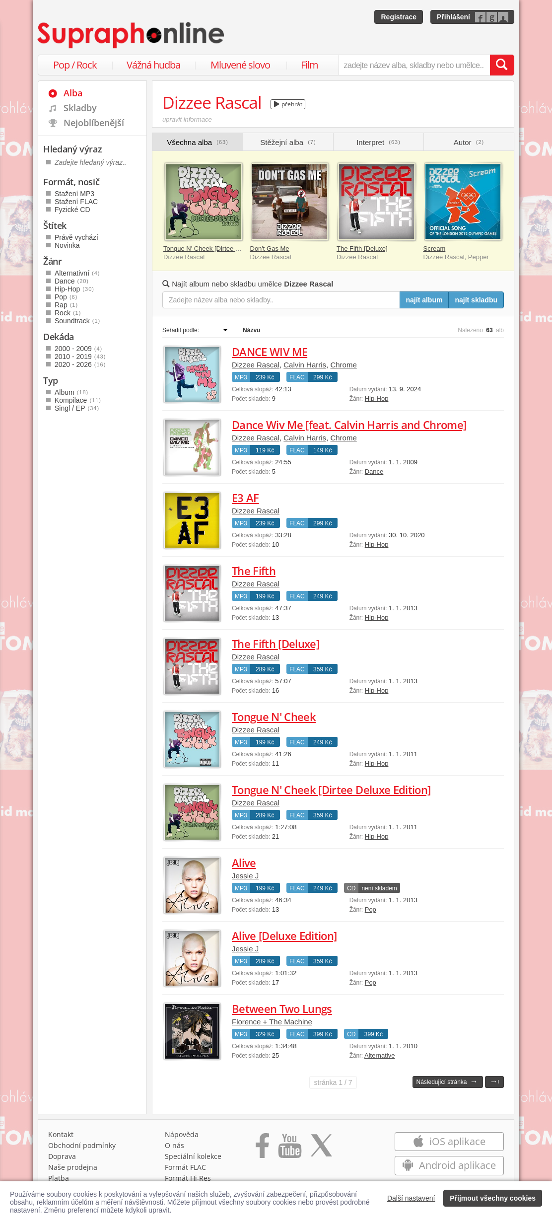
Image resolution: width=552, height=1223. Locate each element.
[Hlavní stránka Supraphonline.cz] (131, 35)
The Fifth (254, 570)
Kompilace (78, 400)
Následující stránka (447, 1081)
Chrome (343, 364)
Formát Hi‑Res (188, 1178)
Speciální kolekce (193, 1156)
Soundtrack (77, 321)
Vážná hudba (153, 65)
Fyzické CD (72, 210)
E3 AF (245, 497)
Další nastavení (411, 1198)
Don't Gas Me (269, 248)
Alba (73, 93)
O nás (174, 1145)
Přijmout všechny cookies (493, 1198)
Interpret (378, 142)
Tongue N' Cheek (274, 716)
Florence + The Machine (272, 1021)
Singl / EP (77, 408)
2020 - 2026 (80, 364)
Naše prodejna (72, 1167)
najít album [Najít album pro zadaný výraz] (424, 300)
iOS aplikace (449, 1141)
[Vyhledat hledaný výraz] (501, 65)
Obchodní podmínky (82, 1145)
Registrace (398, 17)
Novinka (67, 245)
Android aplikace (449, 1165)
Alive (244, 862)
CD (351, 888)
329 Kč (265, 1034)
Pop (370, 909)
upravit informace (187, 119)
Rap (66, 305)
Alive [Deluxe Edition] (284, 935)
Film (309, 65)
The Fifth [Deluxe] (362, 248)
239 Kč (265, 377)
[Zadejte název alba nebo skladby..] (281, 299)
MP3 (241, 377)
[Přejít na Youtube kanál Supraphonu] (289, 1149)
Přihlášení (453, 17)
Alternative (379, 1055)
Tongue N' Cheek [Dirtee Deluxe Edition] (220, 248)
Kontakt (60, 1134)
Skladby (80, 108)
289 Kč (265, 669)
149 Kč (322, 450)
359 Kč (322, 669)
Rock (68, 313)
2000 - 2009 (78, 349)
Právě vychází (76, 237)
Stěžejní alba (288, 142)
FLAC (297, 377)
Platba (58, 1178)
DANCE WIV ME (269, 351)
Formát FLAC (185, 1167)
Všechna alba (197, 142)
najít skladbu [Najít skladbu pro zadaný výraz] (476, 300)
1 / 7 (333, 1082)
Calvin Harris (304, 364)
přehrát (288, 104)
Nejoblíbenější (94, 123)
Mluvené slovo (240, 65)
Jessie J (245, 875)
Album (71, 392)
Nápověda (182, 1134)
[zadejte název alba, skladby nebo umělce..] (414, 65)
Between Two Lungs (282, 1008)
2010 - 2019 (80, 356)
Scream (434, 248)
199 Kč (265, 596)
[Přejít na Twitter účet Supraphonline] (321, 1149)
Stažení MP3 (74, 194)
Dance (374, 471)
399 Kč (322, 1034)
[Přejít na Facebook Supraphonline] (262, 1149)
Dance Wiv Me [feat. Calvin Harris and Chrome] (349, 424)
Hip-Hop (377, 398)
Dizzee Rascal (255, 364)
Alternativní (77, 273)
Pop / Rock (75, 65)
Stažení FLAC (76, 202)
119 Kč (265, 450)
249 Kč (322, 596)
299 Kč (322, 377)
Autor (469, 142)
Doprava (62, 1156)
